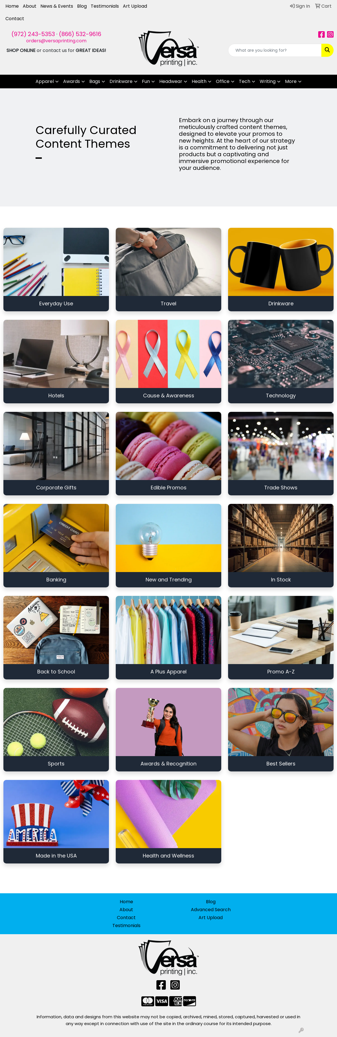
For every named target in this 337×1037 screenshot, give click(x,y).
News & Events (56, 6)
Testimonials (105, 6)
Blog (82, 6)
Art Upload (135, 6)
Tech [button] (244, 81)
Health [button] (199, 81)
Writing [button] (268, 81)
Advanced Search (211, 909)
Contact (14, 18)
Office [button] (223, 81)
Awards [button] (71, 81)
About (29, 6)
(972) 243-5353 (33, 34)
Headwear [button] (170, 81)
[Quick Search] (275, 50)
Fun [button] (146, 81)
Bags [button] (94, 81)
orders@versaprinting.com (56, 40)
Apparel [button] (45, 81)
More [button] (291, 81)
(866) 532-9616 (80, 34)
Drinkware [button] (121, 81)
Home (12, 6)
